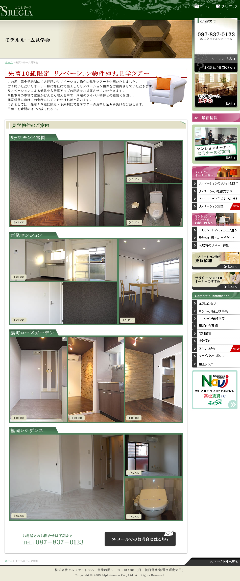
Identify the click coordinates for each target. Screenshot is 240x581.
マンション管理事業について (216, 318)
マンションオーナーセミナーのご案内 (216, 144)
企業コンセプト (216, 303)
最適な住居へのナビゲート (216, 238)
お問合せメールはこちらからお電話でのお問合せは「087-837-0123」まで (140, 537)
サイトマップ (228, 6)
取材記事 (216, 334)
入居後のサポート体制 (216, 245)
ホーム (202, 6)
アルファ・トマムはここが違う (216, 230)
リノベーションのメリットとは (216, 184)
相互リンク (216, 364)
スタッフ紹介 (216, 349)
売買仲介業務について (216, 326)
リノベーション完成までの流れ (216, 199)
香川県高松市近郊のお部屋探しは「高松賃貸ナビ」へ (214, 389)
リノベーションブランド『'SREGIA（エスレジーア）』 (19, 10)
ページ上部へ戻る (212, 562)
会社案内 (216, 341)
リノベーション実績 (216, 206)
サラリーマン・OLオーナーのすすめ (216, 281)
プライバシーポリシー (216, 356)
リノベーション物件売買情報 (216, 260)
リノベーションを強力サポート (216, 191)
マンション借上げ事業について (216, 311)
